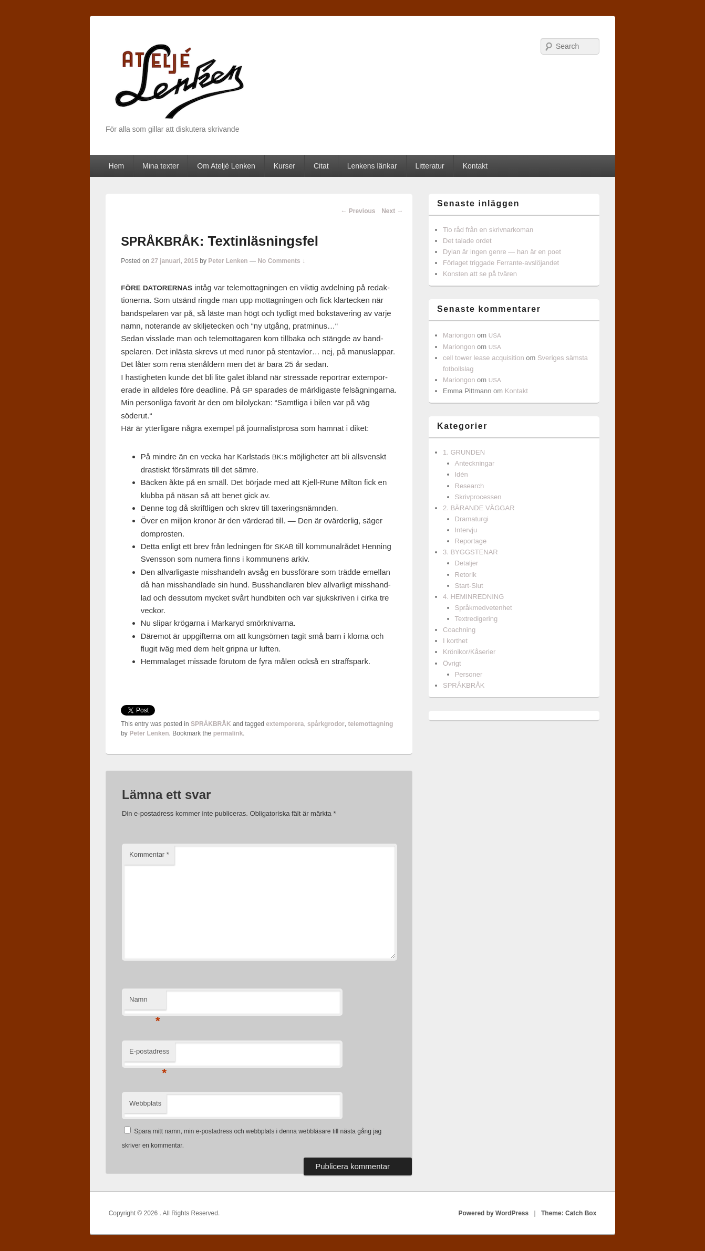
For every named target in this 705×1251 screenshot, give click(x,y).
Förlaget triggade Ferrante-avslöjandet (501, 263)
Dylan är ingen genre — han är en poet (502, 252)
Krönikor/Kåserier (469, 652)
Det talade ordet (467, 241)
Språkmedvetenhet (483, 608)
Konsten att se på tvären (480, 274)
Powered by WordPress (493, 1213)
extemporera (285, 724)
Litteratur (430, 166)
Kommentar (149, 854)
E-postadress (149, 1054)
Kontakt (475, 166)
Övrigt (452, 663)
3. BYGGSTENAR (470, 552)
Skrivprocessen (478, 497)
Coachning (459, 630)
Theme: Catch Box (568, 1213)
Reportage (471, 541)
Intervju (466, 530)
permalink (228, 733)
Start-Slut (469, 586)
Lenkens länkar (372, 166)
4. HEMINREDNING (473, 597)
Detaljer (467, 563)
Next (392, 211)
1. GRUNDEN (464, 452)
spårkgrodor (326, 724)
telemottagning (370, 724)
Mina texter (160, 166)
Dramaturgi (472, 519)
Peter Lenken (227, 261)
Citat (321, 166)
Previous (357, 211)
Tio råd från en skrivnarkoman (488, 230)
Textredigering (476, 619)
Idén (461, 474)
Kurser (284, 166)
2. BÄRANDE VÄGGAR (479, 508)
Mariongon (459, 335)
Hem (117, 166)
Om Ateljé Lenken (226, 166)
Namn (144, 1002)
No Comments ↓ (281, 261)
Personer (469, 674)
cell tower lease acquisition (483, 358)
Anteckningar (475, 463)
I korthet (455, 641)
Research (469, 486)
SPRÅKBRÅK (211, 724)
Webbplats (145, 1103)
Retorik (465, 575)
